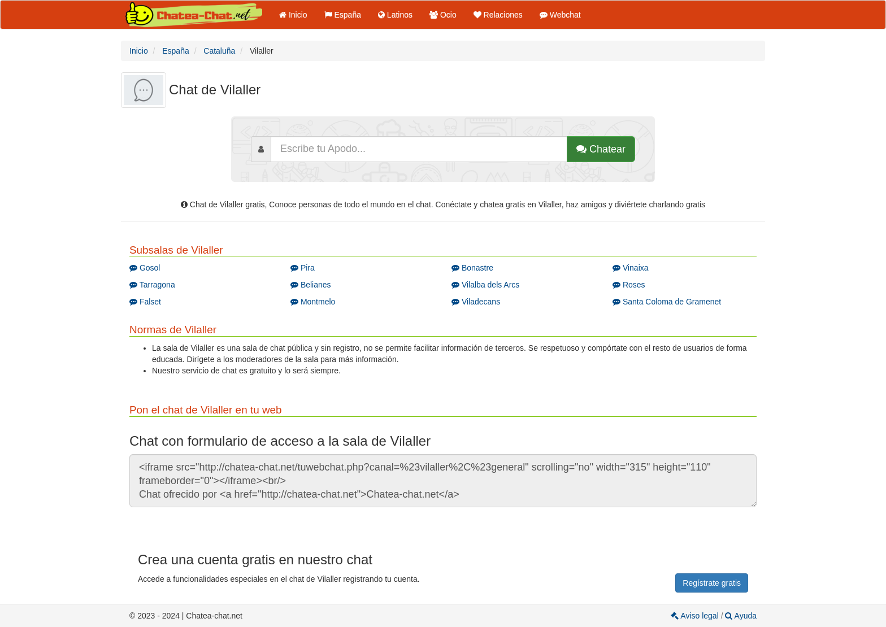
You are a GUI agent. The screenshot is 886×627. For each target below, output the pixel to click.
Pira (302, 267)
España (342, 14)
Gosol (144, 267)
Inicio (293, 14)
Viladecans (475, 301)
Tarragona (152, 284)
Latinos (395, 14)
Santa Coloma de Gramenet (667, 301)
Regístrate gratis (712, 582)
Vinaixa (631, 267)
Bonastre (472, 267)
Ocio (443, 14)
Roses (629, 284)
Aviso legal (695, 615)
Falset (145, 301)
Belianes (310, 284)
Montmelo (312, 301)
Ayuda (741, 615)
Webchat (560, 14)
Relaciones (498, 14)
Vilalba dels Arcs (485, 284)
